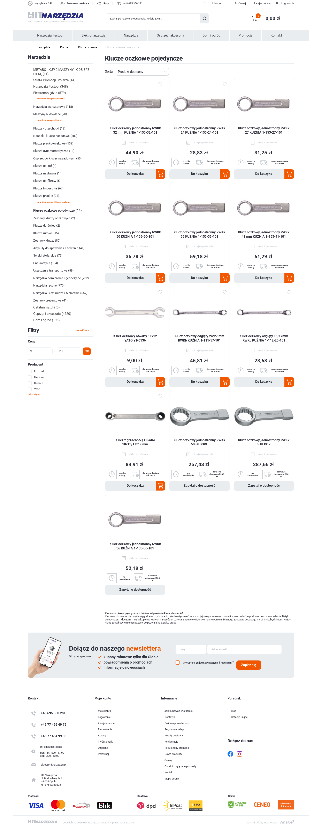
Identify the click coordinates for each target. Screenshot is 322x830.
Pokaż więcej (34, 394)
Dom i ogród (211, 35)
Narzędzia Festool (50, 35)
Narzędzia (131, 35)
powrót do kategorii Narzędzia (50, 98)
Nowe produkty (173, 753)
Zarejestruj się (262, 3)
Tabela (285, 71)
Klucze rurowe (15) (46, 233)
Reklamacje (171, 741)
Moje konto (104, 710)
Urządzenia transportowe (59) (53, 270)
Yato (37, 389)
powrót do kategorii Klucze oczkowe (53, 202)
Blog (233, 710)
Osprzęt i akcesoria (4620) (52, 314)
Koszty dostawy (173, 735)
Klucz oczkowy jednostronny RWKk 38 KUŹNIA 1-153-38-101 (199, 234)
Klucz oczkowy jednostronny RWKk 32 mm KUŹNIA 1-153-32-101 (135, 130)
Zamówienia (105, 729)
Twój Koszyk (105, 741)
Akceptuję (189, 662)
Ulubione (103, 747)
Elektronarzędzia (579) (49, 93)
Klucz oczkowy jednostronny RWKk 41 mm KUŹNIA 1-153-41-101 (264, 234)
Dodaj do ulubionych (160, 84)
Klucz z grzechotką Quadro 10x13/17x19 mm (135, 442)
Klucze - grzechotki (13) (49, 128)
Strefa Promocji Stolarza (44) (54, 80)
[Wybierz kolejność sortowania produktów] (142, 72)
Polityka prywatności (176, 723)
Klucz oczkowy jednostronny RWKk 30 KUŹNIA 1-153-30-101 (135, 234)
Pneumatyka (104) (45, 263)
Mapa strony (171, 778)
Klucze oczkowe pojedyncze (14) (57, 210)
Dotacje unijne (239, 717)
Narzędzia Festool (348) (50, 86)
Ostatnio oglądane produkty (180, 766)
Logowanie (287, 3)
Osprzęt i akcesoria (170, 35)
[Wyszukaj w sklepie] (153, 18)
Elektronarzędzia (94, 35)
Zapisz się (248, 665)
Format (39, 371)
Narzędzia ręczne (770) (48, 285)
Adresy (102, 735)
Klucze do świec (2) (46, 225)
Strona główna (30, 47)
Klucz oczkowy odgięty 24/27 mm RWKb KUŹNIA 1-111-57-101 (199, 338)
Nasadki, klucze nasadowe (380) (55, 136)
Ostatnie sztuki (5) (46, 307)
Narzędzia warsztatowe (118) (53, 107)
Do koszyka (135, 174)
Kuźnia (38, 383)
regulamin (226, 662)
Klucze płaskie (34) (46, 196)
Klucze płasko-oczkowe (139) (53, 143)
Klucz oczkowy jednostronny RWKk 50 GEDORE (199, 442)
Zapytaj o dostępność (199, 485)
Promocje (245, 35)
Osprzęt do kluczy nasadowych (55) (57, 158)
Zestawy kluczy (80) (46, 240)
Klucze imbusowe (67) (48, 188)
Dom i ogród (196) (46, 320)
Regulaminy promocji (176, 747)
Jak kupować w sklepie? (178, 710)
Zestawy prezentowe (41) (50, 300)
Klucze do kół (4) (44, 166)
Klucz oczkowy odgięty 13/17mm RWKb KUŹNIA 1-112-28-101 (263, 338)
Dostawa (169, 717)
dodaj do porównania (138, 142)
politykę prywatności (207, 662)
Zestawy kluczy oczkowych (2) (54, 218)
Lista (292, 71)
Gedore (39, 377)
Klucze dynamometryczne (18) (53, 151)
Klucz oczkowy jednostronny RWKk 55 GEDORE (264, 442)
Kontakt (276, 35)
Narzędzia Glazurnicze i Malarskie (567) (60, 293)
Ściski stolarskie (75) (47, 255)
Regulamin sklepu (174, 729)
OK (87, 351)
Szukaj (204, 18)
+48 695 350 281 (133, 3)
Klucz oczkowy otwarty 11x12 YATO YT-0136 (135, 338)
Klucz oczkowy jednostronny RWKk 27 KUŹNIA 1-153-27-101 (264, 130)
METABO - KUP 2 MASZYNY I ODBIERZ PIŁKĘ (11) (61, 72)
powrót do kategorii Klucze (49, 120)
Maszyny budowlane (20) (50, 114)
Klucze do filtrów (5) (47, 181)
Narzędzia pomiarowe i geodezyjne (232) (61, 278)
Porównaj (240, 3)
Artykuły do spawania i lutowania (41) (58, 248)
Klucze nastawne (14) (47, 173)
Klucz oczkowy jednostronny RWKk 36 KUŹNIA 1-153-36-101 (135, 546)
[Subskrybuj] (191, 649)
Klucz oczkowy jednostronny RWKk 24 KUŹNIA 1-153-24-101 (199, 130)
